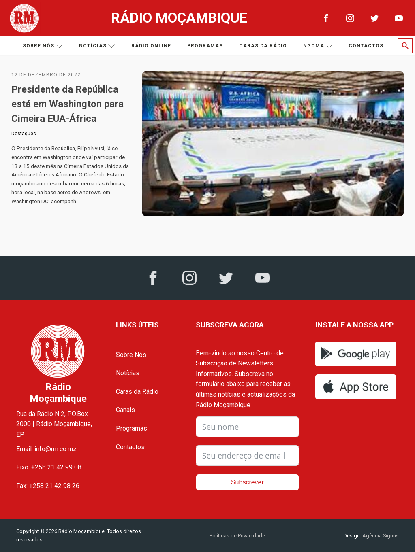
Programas (205, 46)
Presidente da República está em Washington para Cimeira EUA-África (67, 104)
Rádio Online (151, 46)
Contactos (366, 46)
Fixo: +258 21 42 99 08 (48, 467)
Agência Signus (380, 536)
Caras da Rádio (263, 46)
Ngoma (318, 45)
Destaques (23, 133)
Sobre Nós (131, 355)
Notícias (97, 45)
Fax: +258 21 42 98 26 (47, 486)
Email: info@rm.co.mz (46, 449)
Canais (125, 410)
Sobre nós (43, 45)
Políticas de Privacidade (237, 536)
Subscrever (247, 482)
